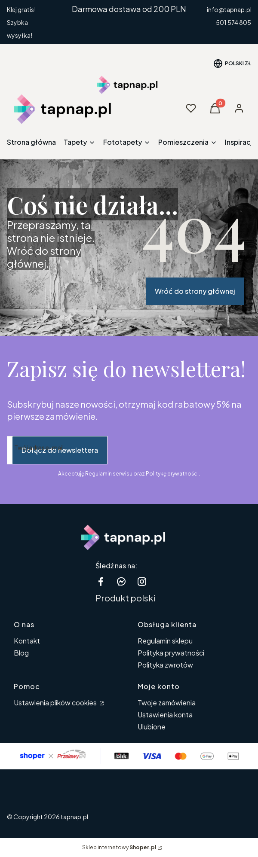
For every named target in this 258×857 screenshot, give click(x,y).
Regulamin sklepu (165, 640)
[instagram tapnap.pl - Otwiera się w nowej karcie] (142, 581)
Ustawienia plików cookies (56, 702)
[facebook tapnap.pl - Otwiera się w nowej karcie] (100, 581)
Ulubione (152, 726)
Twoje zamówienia (167, 702)
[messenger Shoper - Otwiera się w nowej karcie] (121, 581)
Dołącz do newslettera (60, 449)
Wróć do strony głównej (195, 291)
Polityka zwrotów (165, 664)
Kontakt (27, 640)
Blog (21, 652)
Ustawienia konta (165, 714)
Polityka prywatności (171, 652)
